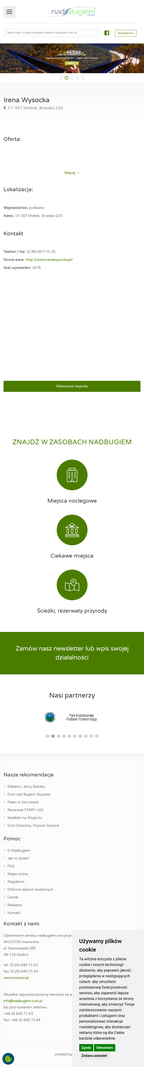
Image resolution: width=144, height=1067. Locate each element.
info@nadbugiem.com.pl (23, 1001)
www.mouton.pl (16, 978)
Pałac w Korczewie (23, 802)
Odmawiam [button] (104, 1048)
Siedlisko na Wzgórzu (24, 818)
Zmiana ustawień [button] (94, 1056)
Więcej (71, 173)
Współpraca (125, 33)
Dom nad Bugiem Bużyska (28, 794)
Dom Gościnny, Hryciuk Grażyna (33, 825)
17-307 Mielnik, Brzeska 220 (35, 108)
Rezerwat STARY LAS (25, 810)
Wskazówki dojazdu (72, 386)
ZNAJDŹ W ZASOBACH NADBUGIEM (72, 442)
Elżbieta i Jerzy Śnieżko (26, 786)
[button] (61, 78)
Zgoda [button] (86, 1048)
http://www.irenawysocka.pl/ (49, 260)
